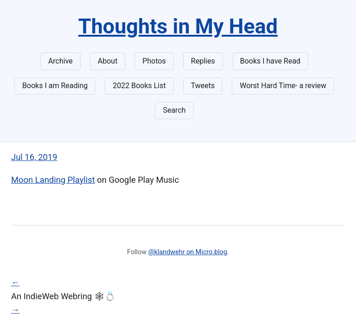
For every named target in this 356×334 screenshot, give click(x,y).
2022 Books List (139, 85)
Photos (154, 61)
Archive (60, 61)
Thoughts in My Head (178, 26)
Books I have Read (270, 61)
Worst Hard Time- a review (283, 85)
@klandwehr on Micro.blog (187, 252)
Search (174, 110)
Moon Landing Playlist (53, 180)
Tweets (203, 85)
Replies (203, 61)
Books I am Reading (55, 85)
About (108, 61)
